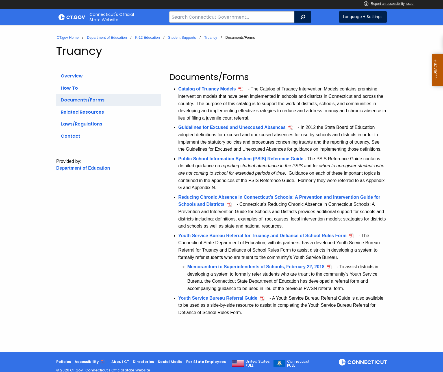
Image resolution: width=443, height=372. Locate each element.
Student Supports (182, 37)
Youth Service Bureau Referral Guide (217, 298)
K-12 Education (147, 37)
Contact (70, 136)
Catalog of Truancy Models (207, 88)
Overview (72, 76)
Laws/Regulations (81, 124)
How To (69, 88)
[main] (221, 188)
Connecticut (298, 363)
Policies (63, 361)
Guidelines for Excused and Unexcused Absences (232, 127)
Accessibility (87, 361)
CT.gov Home (68, 37)
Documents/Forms (83, 100)
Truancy (210, 37)
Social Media (170, 361)
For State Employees (206, 361)
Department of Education (107, 37)
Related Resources (82, 112)
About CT (120, 361)
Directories (143, 361)
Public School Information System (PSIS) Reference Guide (240, 158)
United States (258, 363)
